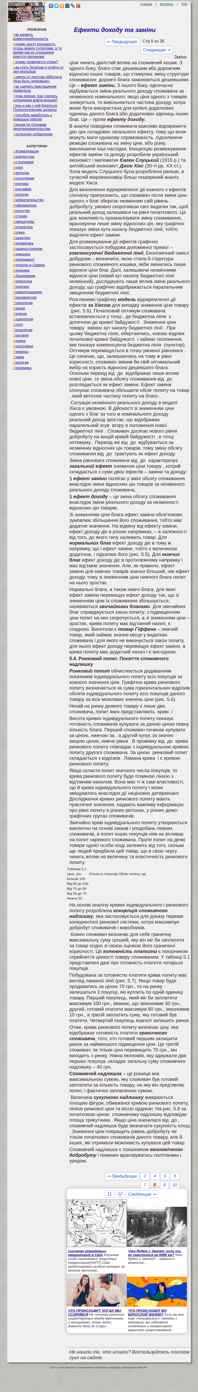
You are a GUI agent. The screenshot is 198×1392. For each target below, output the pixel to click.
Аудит (18, 167)
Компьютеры (24, 222)
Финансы (21, 352)
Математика (23, 243)
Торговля (21, 335)
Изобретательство (28, 200)
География (22, 189)
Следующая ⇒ (156, 50)
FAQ (184, 4)
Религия (20, 314)
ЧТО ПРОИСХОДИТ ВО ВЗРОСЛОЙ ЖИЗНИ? (147, 1312)
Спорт (18, 324)
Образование (24, 276)
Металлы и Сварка (29, 265)
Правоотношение (27, 292)
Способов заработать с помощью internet (32, 117)
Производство (25, 297)
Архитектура (23, 157)
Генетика (20, 184)
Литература (23, 227)
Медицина (21, 254)
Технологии (22, 330)
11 (109, 1194)
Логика (19, 232)
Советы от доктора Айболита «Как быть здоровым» (37, 79)
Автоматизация (26, 151)
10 (174, 1185)
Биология (21, 173)
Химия (18, 357)
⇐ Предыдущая (122, 41)
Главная (146, 4)
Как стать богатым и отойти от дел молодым (38, 69)
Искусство (21, 211)
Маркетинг (22, 238)
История (20, 216)
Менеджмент (24, 259)
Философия (23, 346)
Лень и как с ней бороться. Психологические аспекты (35, 107)
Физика (19, 341)
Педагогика (22, 281)
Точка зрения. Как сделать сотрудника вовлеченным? (35, 98)
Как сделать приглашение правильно (34, 88)
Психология (23, 303)
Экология (21, 362)
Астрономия (23, 162)
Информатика (24, 205)
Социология (23, 319)
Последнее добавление (33, 134)
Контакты (167, 4)
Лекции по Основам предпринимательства (31, 127)
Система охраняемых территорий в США (87, 1253)
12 (120, 1194)
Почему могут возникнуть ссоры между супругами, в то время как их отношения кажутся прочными (37, 50)
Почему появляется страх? (35, 62)
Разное (19, 308)
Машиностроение (28, 249)
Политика (21, 287)
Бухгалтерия (23, 178)
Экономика (22, 368)
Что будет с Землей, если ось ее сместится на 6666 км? (154, 1253)
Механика (21, 270)
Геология (21, 194)
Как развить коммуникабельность (30, 37)
